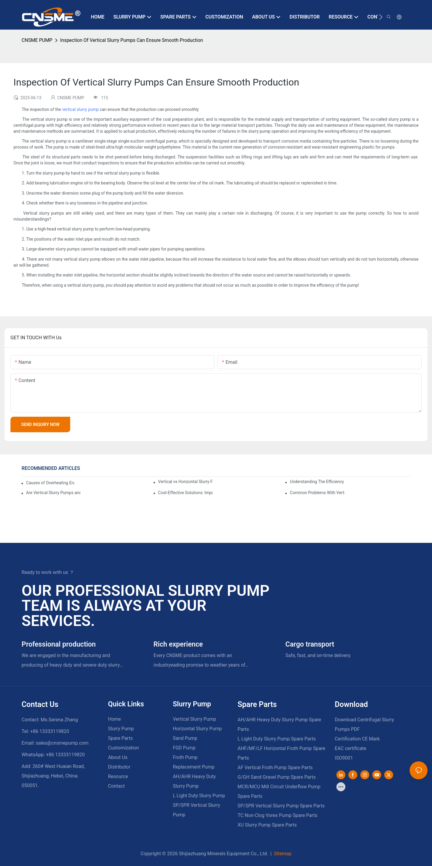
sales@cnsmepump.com (62, 743)
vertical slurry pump (80, 109)
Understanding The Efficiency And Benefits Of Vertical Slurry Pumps (317, 481)
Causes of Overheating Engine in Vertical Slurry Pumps (50, 482)
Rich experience (178, 644)
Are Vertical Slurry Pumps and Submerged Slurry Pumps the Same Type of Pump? (53, 492)
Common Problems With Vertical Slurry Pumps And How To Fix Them (317, 492)
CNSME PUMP (37, 40)
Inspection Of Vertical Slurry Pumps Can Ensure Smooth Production (131, 40)
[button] (380, 17)
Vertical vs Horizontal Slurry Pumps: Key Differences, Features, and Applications (185, 481)
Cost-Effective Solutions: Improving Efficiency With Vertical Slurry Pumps (185, 492)
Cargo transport (309, 644)
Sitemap (282, 853)
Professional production (59, 644)
